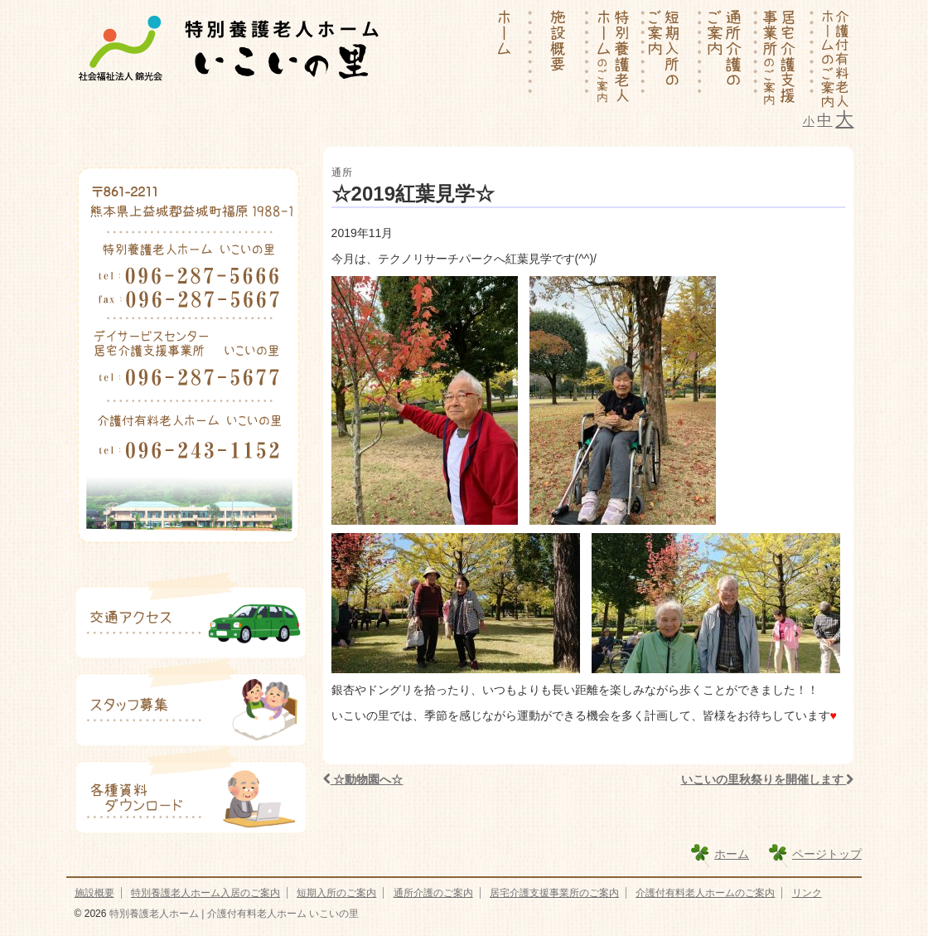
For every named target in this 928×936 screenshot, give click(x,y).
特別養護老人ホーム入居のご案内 (205, 893)
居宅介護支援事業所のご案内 (554, 893)
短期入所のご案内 (336, 893)
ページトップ (827, 854)
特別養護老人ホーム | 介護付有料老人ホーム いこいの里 (232, 913)
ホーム (731, 854)
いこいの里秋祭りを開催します (767, 779)
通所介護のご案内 (433, 893)
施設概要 (94, 893)
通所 (342, 172)
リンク (807, 893)
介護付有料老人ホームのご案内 (705, 893)
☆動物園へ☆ (363, 779)
